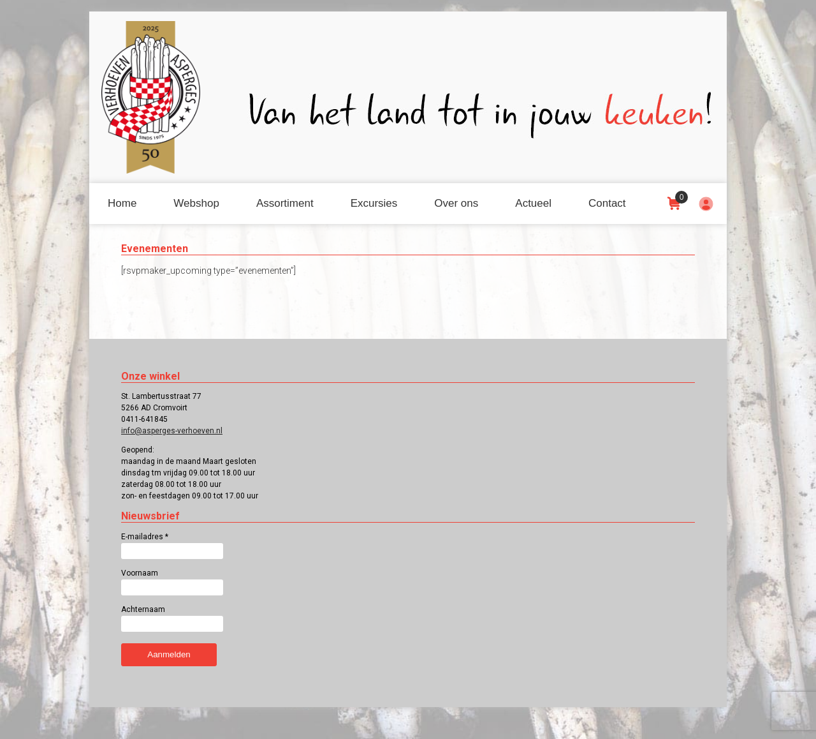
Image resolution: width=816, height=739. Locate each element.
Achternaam (143, 609)
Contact (607, 203)
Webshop (196, 203)
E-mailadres (144, 536)
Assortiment (285, 203)
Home (122, 203)
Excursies (374, 203)
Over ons (456, 203)
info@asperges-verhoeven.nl (171, 430)
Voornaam (139, 573)
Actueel (533, 203)
